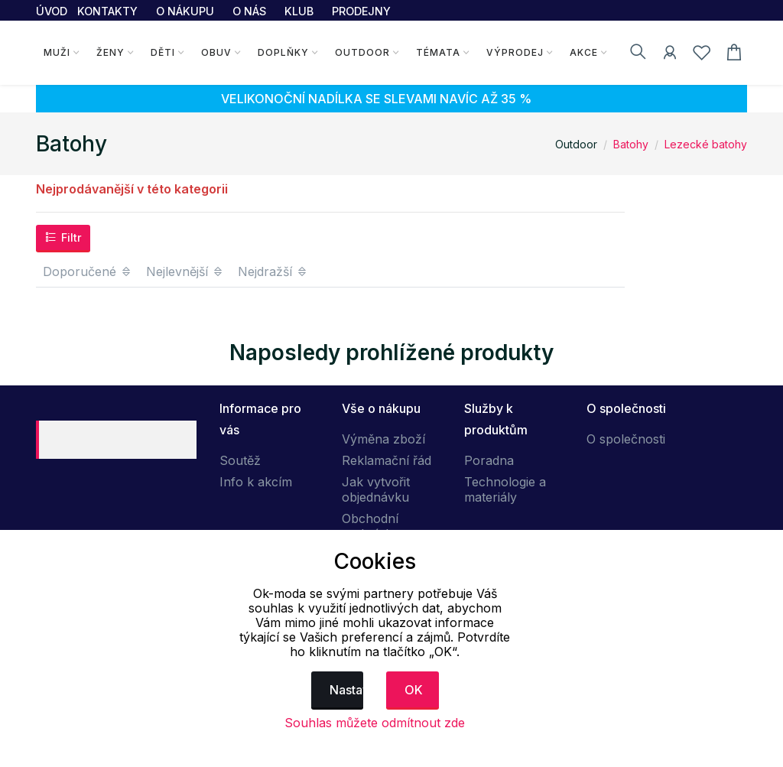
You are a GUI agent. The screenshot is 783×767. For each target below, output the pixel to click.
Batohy (630, 144)
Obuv (216, 52)
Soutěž (240, 460)
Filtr (63, 237)
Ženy (110, 52)
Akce (584, 52)
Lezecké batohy (705, 144)
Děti (163, 52)
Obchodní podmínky (370, 526)
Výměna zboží (383, 439)
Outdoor (362, 52)
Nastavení (347, 689)
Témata (438, 52)
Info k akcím (255, 481)
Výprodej (515, 52)
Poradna (489, 460)
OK (413, 689)
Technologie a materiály (505, 489)
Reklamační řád (386, 460)
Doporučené (87, 271)
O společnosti (625, 439)
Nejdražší (273, 271)
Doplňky (283, 52)
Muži (57, 52)
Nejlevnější (185, 271)
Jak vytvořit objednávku (376, 489)
